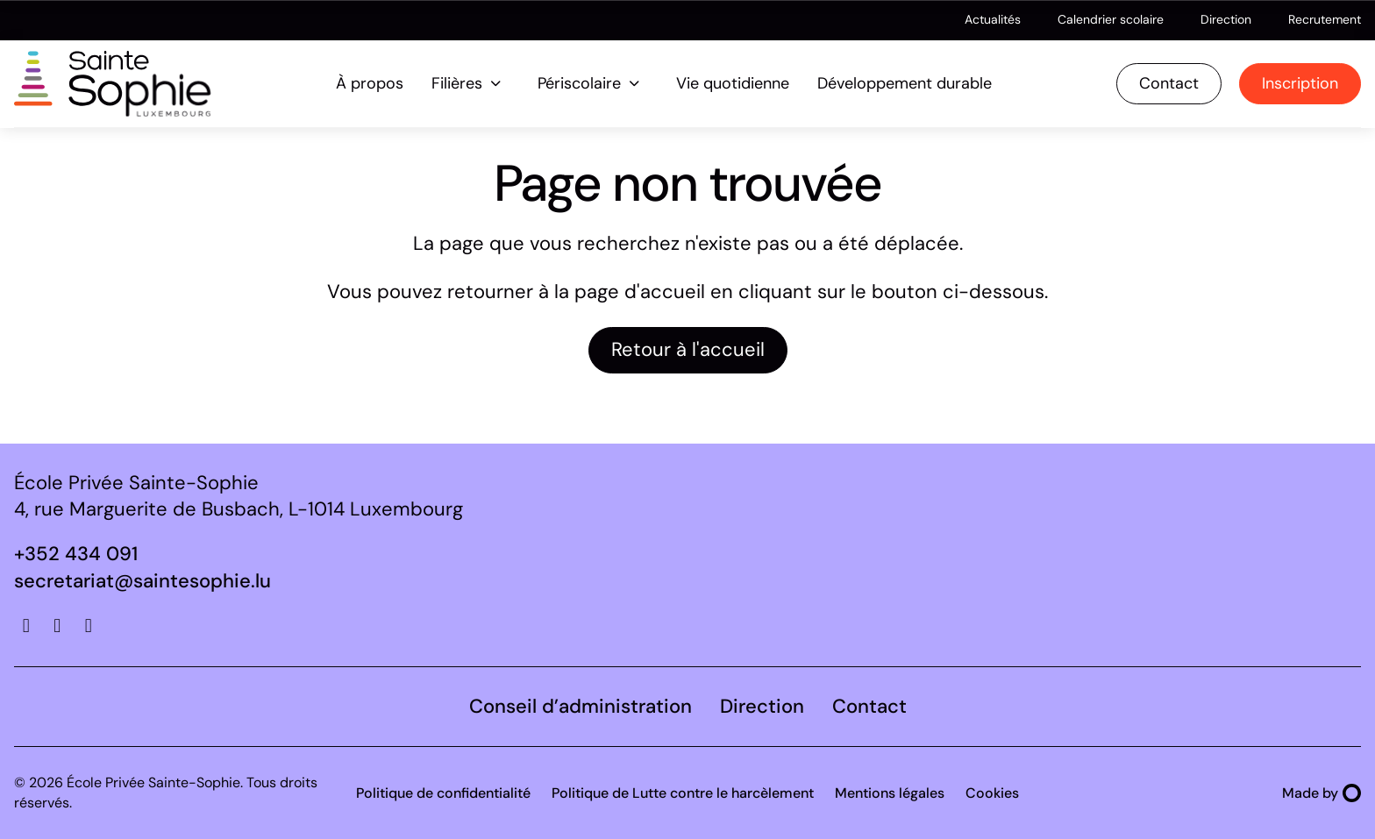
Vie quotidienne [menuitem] (732, 83)
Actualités (993, 19)
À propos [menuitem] (369, 83)
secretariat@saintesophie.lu (142, 581)
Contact (1169, 83)
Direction (1225, 19)
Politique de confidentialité (443, 793)
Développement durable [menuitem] (904, 83)
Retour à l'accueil (688, 349)
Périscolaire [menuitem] (579, 83)
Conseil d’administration (580, 706)
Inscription (1300, 83)
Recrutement (1324, 19)
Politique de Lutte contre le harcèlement (683, 793)
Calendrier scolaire (1111, 19)
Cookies (992, 793)
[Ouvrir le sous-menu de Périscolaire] (634, 83)
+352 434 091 (76, 553)
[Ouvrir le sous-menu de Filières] (495, 83)
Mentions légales (889, 793)
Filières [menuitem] (456, 83)
